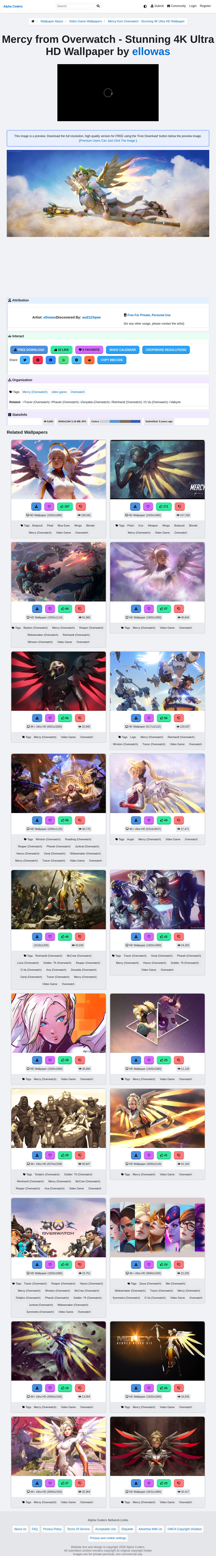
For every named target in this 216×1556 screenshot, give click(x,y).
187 (65, 506)
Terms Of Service (78, 1529)
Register (205, 6)
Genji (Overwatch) (54, 853)
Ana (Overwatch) (56, 969)
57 (163, 608)
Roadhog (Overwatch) (78, 839)
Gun (140, 525)
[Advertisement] (108, 266)
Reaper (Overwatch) (91, 627)
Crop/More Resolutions (166, 350)
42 (163, 936)
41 (163, 1155)
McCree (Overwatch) (79, 955)
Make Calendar (123, 350)
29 (65, 1155)
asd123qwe (91, 317)
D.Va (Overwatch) (156, 402)
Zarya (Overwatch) (150, 1283)
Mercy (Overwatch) (35, 392)
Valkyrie (175, 402)
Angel (130, 839)
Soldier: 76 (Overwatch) (57, 962)
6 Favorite (89, 350)
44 (163, 820)
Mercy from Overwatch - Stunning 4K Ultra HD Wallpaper (146, 21)
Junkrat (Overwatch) (87, 846)
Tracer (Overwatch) (36, 402)
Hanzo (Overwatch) (27, 853)
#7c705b (125, 421)
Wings (78, 525)
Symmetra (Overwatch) (40, 1311)
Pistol (130, 525)
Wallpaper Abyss (51, 21)
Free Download (29, 350)
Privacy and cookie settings (108, 1538)
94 (65, 608)
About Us (20, 1529)
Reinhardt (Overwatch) (127, 402)
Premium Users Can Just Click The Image (108, 140)
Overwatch (78, 392)
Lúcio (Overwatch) (28, 962)
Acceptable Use (105, 1529)
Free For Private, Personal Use (149, 315)
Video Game (63, 532)
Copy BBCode (112, 360)
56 (65, 718)
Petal (50, 525)
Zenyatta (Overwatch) (95, 402)
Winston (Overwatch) (40, 642)
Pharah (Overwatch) (64, 402)
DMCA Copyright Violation (185, 1529)
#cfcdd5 (105, 421)
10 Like (61, 350)
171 (163, 506)
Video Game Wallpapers (86, 21)
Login (192, 6)
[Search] (98, 6)
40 (65, 936)
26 (163, 1388)
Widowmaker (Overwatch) (43, 634)
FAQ (35, 1529)
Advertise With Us (150, 1529)
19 (65, 1388)
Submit (157, 6)
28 (65, 1060)
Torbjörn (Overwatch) (47, 1174)
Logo (133, 737)
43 (65, 1264)
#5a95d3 (115, 421)
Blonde (90, 525)
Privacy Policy (52, 1529)
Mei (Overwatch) (175, 1283)
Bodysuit (37, 525)
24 (163, 1264)
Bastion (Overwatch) (35, 627)
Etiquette (127, 1529)
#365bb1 (135, 421)
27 (65, 1483)
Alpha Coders (13, 6)
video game (59, 392)
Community (176, 6)
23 (163, 1060)
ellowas (151, 51)
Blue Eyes (64, 525)
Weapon (153, 525)
